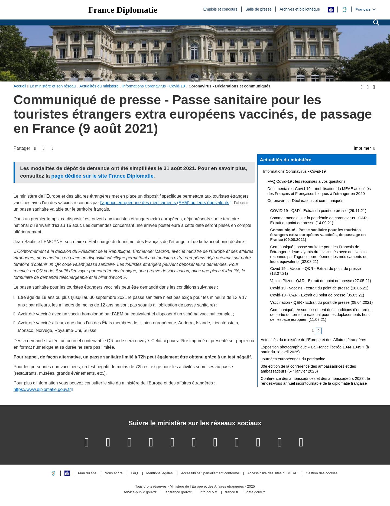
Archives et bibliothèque (300, 8)
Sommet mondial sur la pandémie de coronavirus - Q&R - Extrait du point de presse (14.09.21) (319, 220)
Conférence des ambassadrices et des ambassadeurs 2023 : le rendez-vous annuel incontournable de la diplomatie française (315, 381)
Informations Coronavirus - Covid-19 (294, 171)
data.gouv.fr (255, 492)
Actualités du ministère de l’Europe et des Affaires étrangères (313, 340)
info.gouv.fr (208, 492)
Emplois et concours (220, 8)
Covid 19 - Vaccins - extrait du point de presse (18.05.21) (319, 288)
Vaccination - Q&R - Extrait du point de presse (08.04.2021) (321, 302)
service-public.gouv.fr (140, 492)
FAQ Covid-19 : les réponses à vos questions (307, 181)
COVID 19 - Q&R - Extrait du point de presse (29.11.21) (318, 210)
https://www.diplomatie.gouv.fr (42, 389)
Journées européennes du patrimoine (293, 359)
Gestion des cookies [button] (321, 473)
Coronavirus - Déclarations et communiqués (305, 200)
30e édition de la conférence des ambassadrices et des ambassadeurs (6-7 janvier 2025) (308, 368)
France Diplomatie (122, 9)
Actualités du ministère (285, 159)
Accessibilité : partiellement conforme (210, 473)
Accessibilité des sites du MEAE (272, 473)
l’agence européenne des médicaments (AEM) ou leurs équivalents (164, 202)
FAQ (134, 473)
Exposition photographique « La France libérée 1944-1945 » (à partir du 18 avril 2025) (315, 349)
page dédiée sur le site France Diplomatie (102, 176)
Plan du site (87, 473)
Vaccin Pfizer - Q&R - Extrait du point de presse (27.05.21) (320, 281)
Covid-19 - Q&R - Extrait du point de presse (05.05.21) (317, 295)
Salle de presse (258, 8)
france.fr (231, 492)
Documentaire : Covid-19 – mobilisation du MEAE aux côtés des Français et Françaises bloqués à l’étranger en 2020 (319, 191)
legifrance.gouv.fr (178, 492)
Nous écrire (113, 473)
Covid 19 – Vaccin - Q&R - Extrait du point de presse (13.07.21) (315, 271)
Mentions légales (159, 473)
